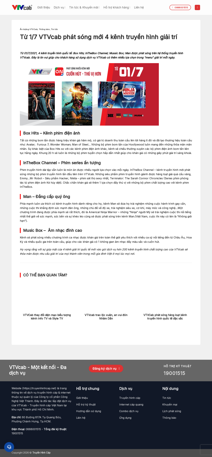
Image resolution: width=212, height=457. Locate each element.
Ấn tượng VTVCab (29, 29)
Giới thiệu (43, 7)
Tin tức (54, 29)
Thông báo (44, 29)
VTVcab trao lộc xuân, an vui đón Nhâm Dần (106, 316)
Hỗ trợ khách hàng (116, 7)
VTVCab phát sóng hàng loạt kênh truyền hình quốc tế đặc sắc (165, 316)
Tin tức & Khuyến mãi (84, 7)
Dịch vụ (59, 7)
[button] (197, 7)
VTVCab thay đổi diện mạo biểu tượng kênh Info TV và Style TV (47, 316)
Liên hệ (139, 7)
